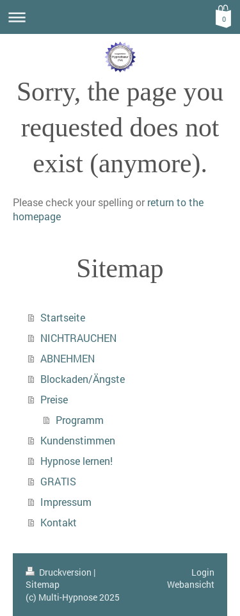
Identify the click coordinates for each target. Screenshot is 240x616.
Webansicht (190, 584)
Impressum (66, 501)
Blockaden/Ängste (82, 378)
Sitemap (43, 584)
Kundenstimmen (77, 440)
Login (202, 572)
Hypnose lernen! (76, 460)
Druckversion (59, 572)
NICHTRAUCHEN (78, 337)
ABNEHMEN (67, 358)
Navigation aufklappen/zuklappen (120, 17)
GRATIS (58, 481)
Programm (80, 419)
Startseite (62, 317)
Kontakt (58, 522)
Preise (54, 399)
